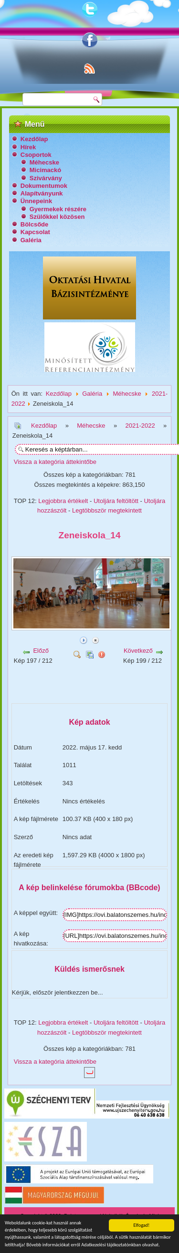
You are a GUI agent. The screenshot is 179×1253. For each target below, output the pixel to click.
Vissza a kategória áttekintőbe (55, 461)
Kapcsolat (35, 232)
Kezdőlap (34, 139)
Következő (138, 650)
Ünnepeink (36, 201)
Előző (41, 650)
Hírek (28, 147)
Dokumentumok (44, 185)
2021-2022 (140, 425)
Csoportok (36, 154)
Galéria (31, 240)
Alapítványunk (42, 193)
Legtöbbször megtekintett (107, 510)
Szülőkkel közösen (57, 216)
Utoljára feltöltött (116, 500)
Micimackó (45, 170)
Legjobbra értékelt (63, 500)
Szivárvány (46, 178)
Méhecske (44, 162)
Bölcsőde (35, 224)
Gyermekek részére (58, 209)
